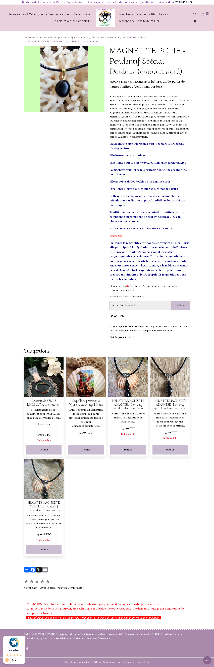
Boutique (81, 14)
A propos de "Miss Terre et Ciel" (139, 21)
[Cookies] (7, 660)
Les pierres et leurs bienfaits (71, 21)
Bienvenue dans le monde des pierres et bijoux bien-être (56, 37)
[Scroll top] (207, 660)
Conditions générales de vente (105, 662)
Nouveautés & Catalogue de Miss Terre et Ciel (39, 14)
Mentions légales (75, 662)
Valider (181, 305)
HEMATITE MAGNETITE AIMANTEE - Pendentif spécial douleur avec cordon (128, 404)
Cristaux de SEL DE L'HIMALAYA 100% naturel (43, 403)
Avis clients (126, 14)
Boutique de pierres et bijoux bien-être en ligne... (120, 37)
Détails (44, 449)
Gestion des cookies (137, 662)
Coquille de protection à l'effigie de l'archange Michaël (85, 403)
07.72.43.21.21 (183, 2)
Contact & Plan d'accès (152, 14)
